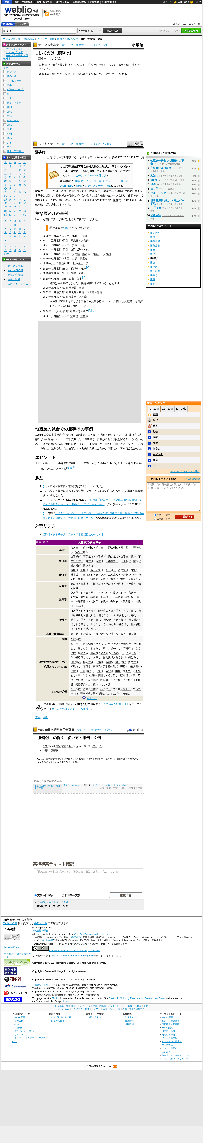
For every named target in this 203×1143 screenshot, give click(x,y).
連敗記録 (73, 486)
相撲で (46, 64)
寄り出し (76, 643)
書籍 (101, 181)
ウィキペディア (48, 143)
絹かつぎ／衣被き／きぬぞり (107, 652)
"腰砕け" (78, 181)
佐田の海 (76, 249)
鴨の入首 (83, 652)
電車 (9, 85)
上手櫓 (117, 679)
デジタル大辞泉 (48, 45)
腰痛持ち (155, 232)
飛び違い (135, 666)
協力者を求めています (64, 708)
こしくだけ (96, 785)
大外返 (47, 439)
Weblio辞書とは (22, 1017)
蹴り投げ (121, 661)
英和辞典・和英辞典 (172, 1024)
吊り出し (131, 610)
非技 (107, 195)
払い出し (83, 675)
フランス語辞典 (169, 1038)
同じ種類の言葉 (26, 39)
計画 (108, 73)
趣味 (9, 124)
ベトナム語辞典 (169, 1048)
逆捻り (99, 661)
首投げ (99, 561)
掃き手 (127, 670)
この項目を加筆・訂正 (116, 704)
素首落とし (117, 610)
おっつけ (76, 688)
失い (114, 64)
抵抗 (63, 745)
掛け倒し (133, 657)
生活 (9, 116)
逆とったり (119, 592)
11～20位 (167, 408)
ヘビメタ (158, 454)
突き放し (101, 643)
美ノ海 (76, 311)
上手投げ (76, 556)
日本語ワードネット (42, 985)
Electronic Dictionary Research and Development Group (137, 998)
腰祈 (152, 262)
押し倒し (113, 547)
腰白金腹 (155, 245)
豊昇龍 (74, 315)
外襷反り (121, 583)
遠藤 (80, 273)
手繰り (94, 688)
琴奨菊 (72, 287)
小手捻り (80, 606)
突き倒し (88, 547)
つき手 (110, 633)
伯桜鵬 (84, 315)
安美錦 (85, 240)
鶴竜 (79, 278)
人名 (9, 142)
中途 (52, 73)
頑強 (153, 184)
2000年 (107, 190)
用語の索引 (81, 45)
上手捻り (105, 597)
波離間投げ (81, 601)
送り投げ (121, 619)
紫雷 (99, 292)
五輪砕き (128, 648)
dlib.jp (79, 185)
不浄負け (76, 638)
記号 (6, 254)
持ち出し (80, 679)
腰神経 (154, 266)
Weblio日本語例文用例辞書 (56, 729)
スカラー (111, 181)
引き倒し (95, 648)
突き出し (76, 547)
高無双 (97, 666)
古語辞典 (94, 2)
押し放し (83, 648)
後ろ (139, 64)
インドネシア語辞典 (172, 1041)
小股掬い (126, 574)
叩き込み (103, 610)
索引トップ (67, 45)
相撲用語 (155, 215)
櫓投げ (137, 561)
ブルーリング (158, 193)
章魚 (155, 460)
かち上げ (112, 693)
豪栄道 (84, 258)
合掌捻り (115, 601)
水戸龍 (83, 296)
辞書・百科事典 (15, 151)
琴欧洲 (107, 253)
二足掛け (85, 670)
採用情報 (129, 1024)
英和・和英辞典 (44, 2)
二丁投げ (126, 561)
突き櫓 (107, 666)
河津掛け (123, 570)
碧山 (88, 262)
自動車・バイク (15, 89)
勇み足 (74, 633)
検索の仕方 (19, 1021)
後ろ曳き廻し (83, 657)
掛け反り (98, 583)
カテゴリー (107, 144)
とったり (106, 592)
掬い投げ (113, 556)
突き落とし (77, 592)
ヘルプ (197, 2)
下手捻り (118, 597)
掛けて (69, 64)
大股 (73, 579)
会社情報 (129, 1021)
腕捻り (104, 601)
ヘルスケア (13, 120)
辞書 (7, 2)
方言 (9, 147)
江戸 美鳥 (156, 207)
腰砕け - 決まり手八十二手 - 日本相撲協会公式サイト (73, 534)
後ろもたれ (77, 628)
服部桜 (74, 268)
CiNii (121, 181)
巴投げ (74, 670)
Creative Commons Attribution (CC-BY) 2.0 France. (74, 950)
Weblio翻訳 (167, 1027)
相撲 (71, 190)
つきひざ (121, 633)
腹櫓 (93, 675)
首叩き (109, 661)
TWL (108, 185)
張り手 (91, 693)
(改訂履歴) (76, 937)
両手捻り (93, 679)
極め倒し (136, 624)
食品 (9, 138)
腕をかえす (124, 688)
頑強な (57, 745)
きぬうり (131, 652)
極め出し (123, 624)
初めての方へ (179, 24)
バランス (104, 64)
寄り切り (126, 547)
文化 (9, 111)
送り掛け (133, 619)
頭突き (87, 666)
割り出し (96, 624)
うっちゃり (109, 624)
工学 (9, 98)
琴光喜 (74, 240)
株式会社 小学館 (40, 930)
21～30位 (181, 408)
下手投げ (88, 556)
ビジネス (12, 71)
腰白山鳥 (155, 241)
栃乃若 (86, 253)
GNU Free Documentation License (91, 934)
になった (97, 745)
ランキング (94, 45)
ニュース (91, 181)
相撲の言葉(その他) (67, 39)
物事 (44, 73)
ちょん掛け (96, 570)
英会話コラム (15, 265)
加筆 (65, 228)
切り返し (111, 570)
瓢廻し (102, 675)
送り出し (96, 619)
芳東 (86, 249)
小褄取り (93, 579)
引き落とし (77, 610)
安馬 (82, 244)
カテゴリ (92, 698)
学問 (9, 107)
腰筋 (152, 283)
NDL (70, 185)
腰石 (152, 249)
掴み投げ (88, 565)
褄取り (82, 579)
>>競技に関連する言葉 (131, 788)
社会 (155, 431)
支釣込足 (76, 439)
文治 (153, 175)
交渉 (78, 745)
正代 (85, 311)
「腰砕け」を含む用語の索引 (52, 902)
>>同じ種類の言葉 (109, 788)
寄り (82, 693)
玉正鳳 (90, 292)
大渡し (97, 657)
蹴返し (134, 570)
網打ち (129, 597)
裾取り (114, 579)
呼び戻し (91, 628)
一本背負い (112, 561)
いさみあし (76, 785)
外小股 (137, 574)
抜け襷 (109, 670)
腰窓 (152, 279)
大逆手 (94, 601)
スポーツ (42, 39)
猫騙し (101, 693)
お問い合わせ (94, 1017)
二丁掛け (98, 670)
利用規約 (18, 1027)
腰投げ (89, 561)
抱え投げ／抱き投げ (114, 657)
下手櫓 (127, 679)
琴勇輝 (76, 253)
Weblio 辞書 (184, 2)
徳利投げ (128, 601)
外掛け (84, 570)
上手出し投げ (128, 556)
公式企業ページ (132, 1017)
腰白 (152, 236)
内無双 (84, 597)
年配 (155, 443)
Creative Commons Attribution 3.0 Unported (72, 955)
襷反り (109, 583)
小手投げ (101, 556)
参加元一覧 (194, 24)
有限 (155, 414)
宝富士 (72, 296)
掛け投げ (76, 565)
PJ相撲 (84, 708)
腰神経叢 (155, 270)
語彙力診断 (14, 279)
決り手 (154, 188)
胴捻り (124, 666)
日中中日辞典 (62, 2)
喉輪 (118, 670)
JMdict (55, 998)
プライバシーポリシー (25, 1031)
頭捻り (94, 597)
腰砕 (152, 253)
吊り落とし (120, 615)
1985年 (39, 434)
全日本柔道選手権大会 (59, 434)
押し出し (101, 547)
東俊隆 (72, 292)
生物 (9, 133)
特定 (155, 420)
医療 (155, 437)
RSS (115, 1066)
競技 (52, 39)
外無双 (74, 597)
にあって (71, 745)
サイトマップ (21, 1034)
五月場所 (56, 296)
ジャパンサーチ (94, 185)
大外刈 (104, 434)
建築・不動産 (14, 102)
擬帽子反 (80, 684)
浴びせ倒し (64, 443)
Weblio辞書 (47, 940)
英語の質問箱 (15, 274)
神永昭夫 (81, 448)
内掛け (74, 570)
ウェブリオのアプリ (61, 1017)
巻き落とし (92, 592)
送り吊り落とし (80, 619)
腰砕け (100, 633)
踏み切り (125, 675)
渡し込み (101, 574)
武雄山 (86, 235)
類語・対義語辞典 (23, 2)
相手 (54, 64)
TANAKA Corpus (12, 947)
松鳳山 (96, 253)
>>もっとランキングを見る (185, 471)
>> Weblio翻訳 (192, 479)
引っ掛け (91, 610)
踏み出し (133, 633)
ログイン (167, 2)
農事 (155, 425)
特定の (156, 448)
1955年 (117, 199)
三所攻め (88, 574)
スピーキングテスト (19, 283)
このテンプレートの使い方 (91, 175)
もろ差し (125, 693)
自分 (90, 64)
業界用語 (12, 76)
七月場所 (56, 258)
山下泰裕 (93, 434)
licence (66, 1001)
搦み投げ (88, 661)
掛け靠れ (76, 661)
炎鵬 (81, 287)
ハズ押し (105, 688)
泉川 (105, 648)
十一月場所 (57, 262)
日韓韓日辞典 (79, 2)
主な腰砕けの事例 (160, 167)
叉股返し (76, 666)
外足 (115, 666)
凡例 (104, 45)
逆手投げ (133, 661)
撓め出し (116, 648)
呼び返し (105, 679)
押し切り (88, 643)
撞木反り (85, 583)
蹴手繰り (76, 574)
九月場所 (56, 273)
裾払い (124, 579)
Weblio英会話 (15, 270)
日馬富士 (78, 262)
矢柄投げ (113, 643)
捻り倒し (113, 675)
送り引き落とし (80, 624)
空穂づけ (126, 643)
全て (6, 68)
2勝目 (153, 179)
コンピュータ (14, 80)
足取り (104, 579)
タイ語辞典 (167, 1045)
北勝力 (76, 235)
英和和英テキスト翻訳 (53, 863)
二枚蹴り (113, 574)
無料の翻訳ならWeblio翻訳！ (57, 13)
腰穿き (154, 275)
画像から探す (57, 1021)
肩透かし (133, 592)
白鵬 (74, 244)
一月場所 (56, 249)
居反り (74, 583)
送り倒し (108, 619)
